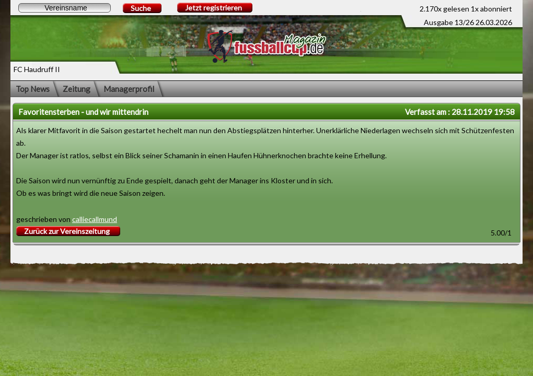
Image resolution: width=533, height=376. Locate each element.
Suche (141, 8)
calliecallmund (94, 219)
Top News (33, 88)
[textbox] (64, 8)
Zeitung (76, 88)
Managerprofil (128, 88)
